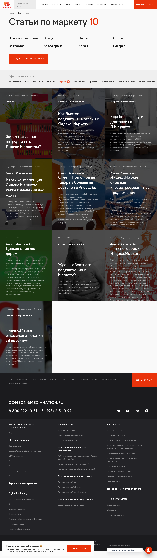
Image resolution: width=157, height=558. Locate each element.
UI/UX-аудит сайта (114, 431)
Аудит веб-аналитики (66, 431)
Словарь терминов (109, 380)
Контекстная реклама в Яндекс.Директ (21, 426)
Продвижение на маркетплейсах (75, 477)
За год (48, 38)
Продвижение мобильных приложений (72, 450)
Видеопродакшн (113, 482)
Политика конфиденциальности (119, 546)
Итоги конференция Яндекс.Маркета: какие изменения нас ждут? (25, 189)
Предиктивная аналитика (117, 516)
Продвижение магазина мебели (124, 490)
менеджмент (140, 82)
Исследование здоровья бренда (71, 506)
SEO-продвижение (19, 441)
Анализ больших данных (67, 441)
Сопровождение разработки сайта (23, 472)
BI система (111, 511)
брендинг (120, 82)
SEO (33, 82)
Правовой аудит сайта (116, 436)
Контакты (101, 5)
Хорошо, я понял (79, 548)
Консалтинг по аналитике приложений (73, 465)
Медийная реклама (16, 525)
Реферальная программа (18, 385)
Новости (85, 38)
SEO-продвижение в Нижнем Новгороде (25, 467)
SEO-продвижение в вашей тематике (24, 462)
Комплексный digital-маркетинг (21, 500)
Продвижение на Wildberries (69, 488)
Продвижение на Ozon (67, 483)
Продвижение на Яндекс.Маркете (72, 493)
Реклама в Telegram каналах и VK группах (25, 520)
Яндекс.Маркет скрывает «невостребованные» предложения (129, 186)
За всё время (53, 46)
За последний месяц (23, 38)
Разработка (113, 425)
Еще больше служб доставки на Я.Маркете (127, 123)
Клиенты (79, 5)
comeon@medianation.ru (36, 404)
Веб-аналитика (66, 425)
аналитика (47, 82)
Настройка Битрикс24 (116, 467)
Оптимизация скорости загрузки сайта (122, 441)
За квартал (17, 46)
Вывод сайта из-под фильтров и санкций (25, 452)
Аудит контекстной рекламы (20, 434)
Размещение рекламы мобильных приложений (76, 470)
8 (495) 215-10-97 (56, 412)
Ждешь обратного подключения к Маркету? (74, 271)
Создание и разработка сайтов (119, 472)
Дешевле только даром (20, 252)
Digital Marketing (18, 494)
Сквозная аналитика (115, 506)
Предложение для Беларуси (88, 380)
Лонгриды (120, 46)
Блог (72, 380)
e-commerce (18, 82)
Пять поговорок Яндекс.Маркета (125, 252)
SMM (11, 505)
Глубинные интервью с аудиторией (121, 454)
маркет (80, 82)
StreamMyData (119, 500)
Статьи (118, 38)
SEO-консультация (16, 477)
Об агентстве (57, 5)
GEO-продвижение (16, 457)
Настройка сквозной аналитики (70, 436)
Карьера (89, 5)
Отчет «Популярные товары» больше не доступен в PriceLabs (77, 183)
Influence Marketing (17, 510)
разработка (101, 82)
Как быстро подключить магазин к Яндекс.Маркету (78, 120)
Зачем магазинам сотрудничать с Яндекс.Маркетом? (23, 143)
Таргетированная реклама (23, 484)
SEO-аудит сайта (16, 447)
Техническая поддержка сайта (119, 477)
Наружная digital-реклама (19, 530)
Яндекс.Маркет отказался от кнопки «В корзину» (24, 336)
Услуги (11, 380)
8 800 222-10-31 (23, 412)
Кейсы (69, 5)
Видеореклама (15, 515)
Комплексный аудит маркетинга (75, 500)
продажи (65, 82)
